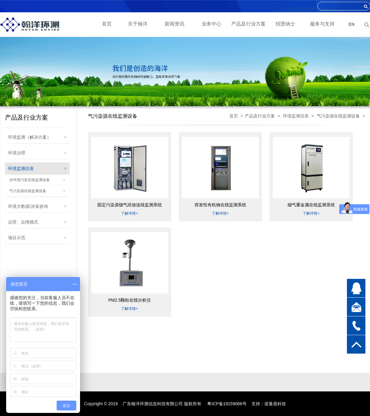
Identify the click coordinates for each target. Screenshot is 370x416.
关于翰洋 (137, 23)
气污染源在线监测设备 (338, 115)
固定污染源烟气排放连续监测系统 (129, 204)
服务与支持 (322, 23)
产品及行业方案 (248, 23)
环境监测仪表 (296, 115)
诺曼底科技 (275, 403)
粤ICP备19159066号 (227, 403)
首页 (107, 23)
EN (352, 24)
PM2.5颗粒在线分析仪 (129, 300)
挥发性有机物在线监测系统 (220, 204)
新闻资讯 (174, 23)
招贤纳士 (285, 23)
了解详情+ (129, 213)
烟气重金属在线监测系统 (311, 204)
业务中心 (211, 23)
